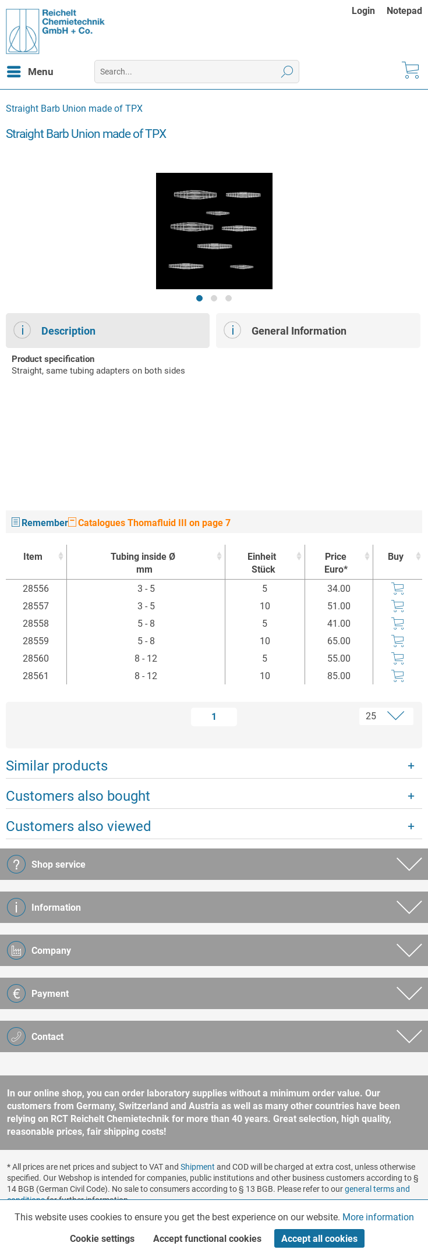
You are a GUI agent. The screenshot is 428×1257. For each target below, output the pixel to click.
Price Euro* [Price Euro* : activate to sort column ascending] (336, 563)
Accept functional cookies (207, 1238)
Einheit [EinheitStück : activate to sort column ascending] (261, 563)
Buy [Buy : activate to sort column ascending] (396, 556)
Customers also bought (78, 796)
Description (54, 330)
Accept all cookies (319, 1238)
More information (378, 1217)
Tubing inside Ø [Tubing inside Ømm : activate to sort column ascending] (143, 563)
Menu (30, 69)
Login (363, 10)
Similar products (57, 766)
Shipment (198, 1166)
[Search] (287, 71)
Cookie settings (102, 1238)
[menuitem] (369, 11)
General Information (285, 330)
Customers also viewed (78, 826)
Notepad (404, 10)
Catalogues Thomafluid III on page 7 (149, 522)
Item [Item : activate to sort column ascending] (33, 556)
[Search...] (197, 71)
